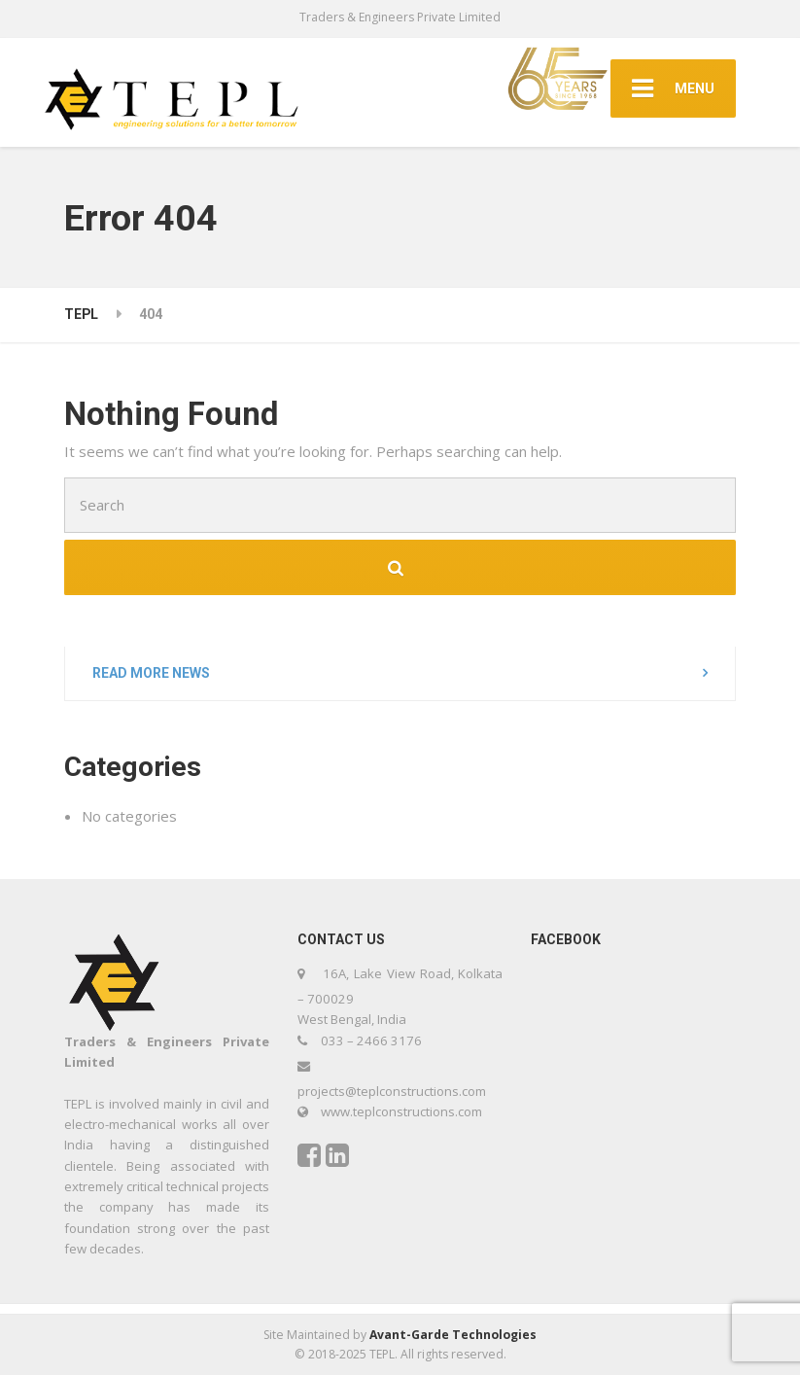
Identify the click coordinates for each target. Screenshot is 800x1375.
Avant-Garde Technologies (453, 1334)
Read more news (151, 673)
